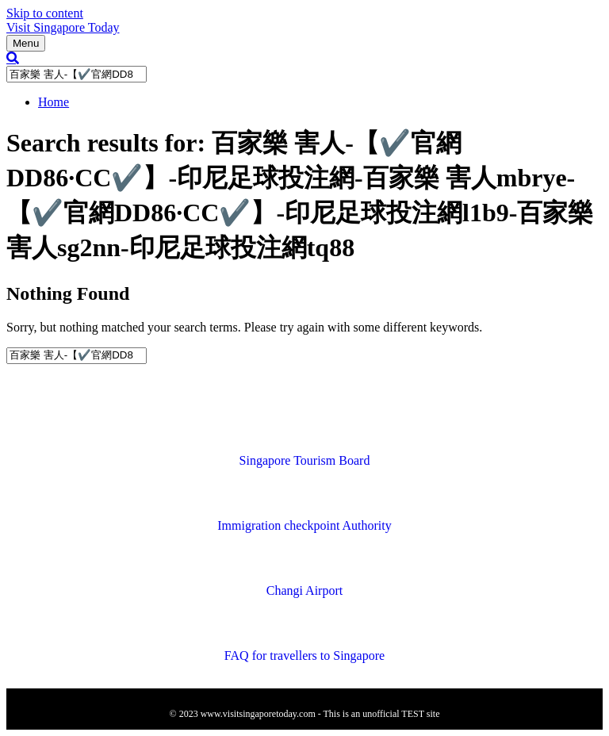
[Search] (12, 58)
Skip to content (44, 13)
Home (53, 102)
